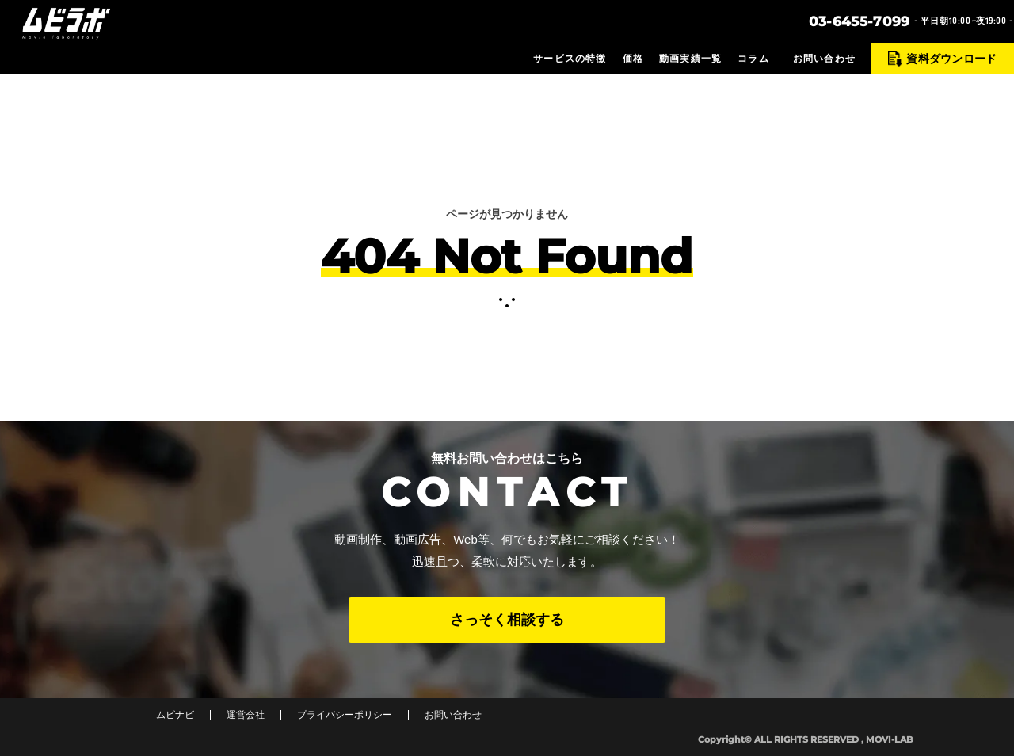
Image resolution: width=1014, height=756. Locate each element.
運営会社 (246, 715)
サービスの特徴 (569, 58)
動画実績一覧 (690, 58)
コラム (753, 58)
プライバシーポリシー (344, 715)
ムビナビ (175, 715)
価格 (633, 58)
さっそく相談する (507, 620)
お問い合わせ (824, 58)
